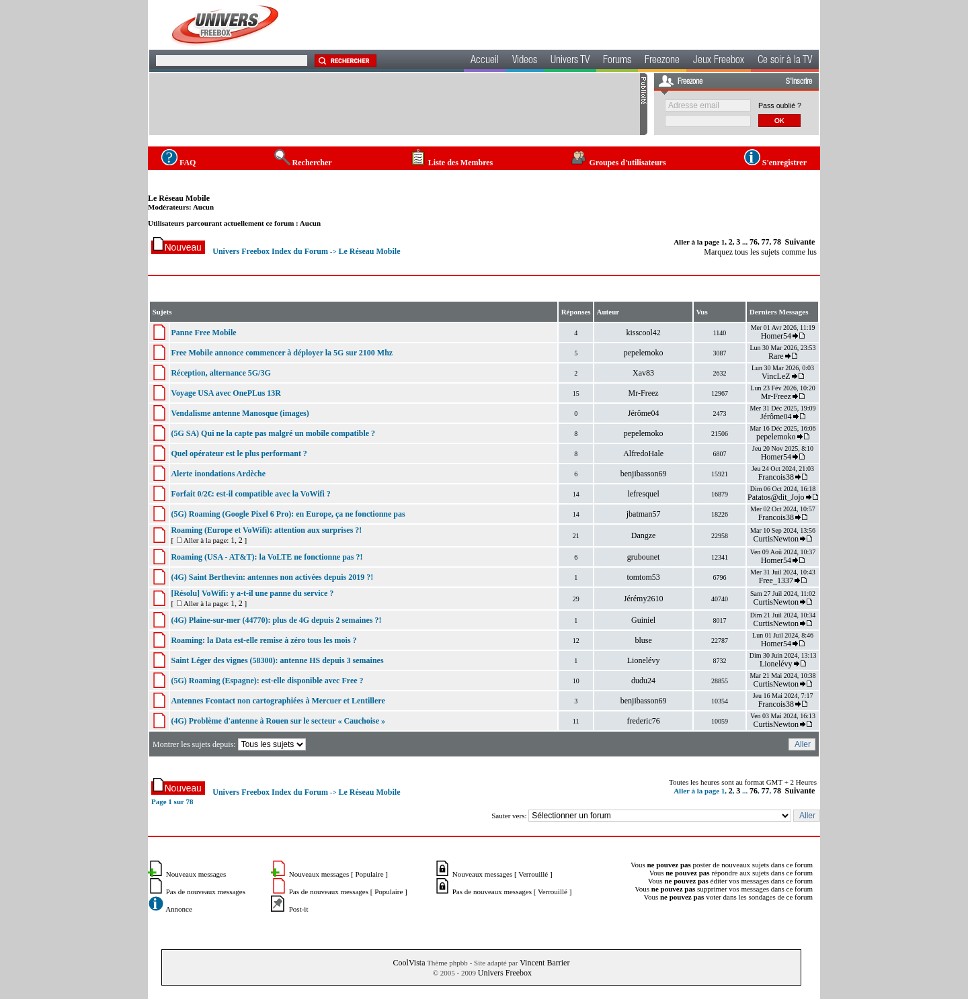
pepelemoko (643, 352)
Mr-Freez (644, 393)
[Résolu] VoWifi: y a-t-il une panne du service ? (252, 593)
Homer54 (776, 336)
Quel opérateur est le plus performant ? (239, 453)
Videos (524, 61)
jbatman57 (644, 514)
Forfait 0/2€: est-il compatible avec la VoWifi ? (250, 493)
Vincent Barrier (544, 962)
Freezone (662, 61)
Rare (776, 356)
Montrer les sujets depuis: (230, 744)
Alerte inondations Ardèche (218, 473)
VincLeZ (776, 376)
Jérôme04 (643, 413)
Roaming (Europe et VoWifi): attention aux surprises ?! (266, 530)
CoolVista (409, 962)
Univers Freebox (505, 973)
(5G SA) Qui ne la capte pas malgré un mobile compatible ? (273, 433)
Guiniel (643, 620)
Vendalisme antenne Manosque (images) (240, 413)
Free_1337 (776, 580)
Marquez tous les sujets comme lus (760, 252)
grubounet (643, 557)
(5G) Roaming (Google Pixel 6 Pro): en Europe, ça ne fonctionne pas (288, 514)
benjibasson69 (643, 473)
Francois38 (776, 477)
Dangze (643, 535)
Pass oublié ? (779, 105)
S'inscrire (799, 82)
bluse (643, 640)
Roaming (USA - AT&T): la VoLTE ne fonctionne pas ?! (266, 557)
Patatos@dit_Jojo (776, 497)
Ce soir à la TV (785, 61)
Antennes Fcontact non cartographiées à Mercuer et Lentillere (278, 700)
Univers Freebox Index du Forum (270, 251)
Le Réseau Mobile (179, 198)
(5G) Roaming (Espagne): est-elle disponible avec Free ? (267, 680)
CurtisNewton (776, 539)
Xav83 (643, 373)
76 (754, 242)
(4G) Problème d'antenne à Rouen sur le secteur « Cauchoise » (278, 721)
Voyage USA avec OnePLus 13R (226, 393)
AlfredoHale (643, 453)
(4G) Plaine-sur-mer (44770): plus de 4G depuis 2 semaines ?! (276, 620)
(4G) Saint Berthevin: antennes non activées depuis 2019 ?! (272, 577)
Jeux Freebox (718, 61)
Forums (617, 61)
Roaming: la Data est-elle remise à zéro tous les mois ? (263, 640)
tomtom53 (643, 577)
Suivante (800, 242)
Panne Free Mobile (203, 332)
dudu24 (643, 680)
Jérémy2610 (643, 598)
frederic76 (643, 721)
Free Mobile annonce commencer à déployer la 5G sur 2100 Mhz (282, 352)
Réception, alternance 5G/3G (220, 373)
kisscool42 (643, 332)
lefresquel (643, 493)
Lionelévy (643, 660)
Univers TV (570, 61)
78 (777, 242)
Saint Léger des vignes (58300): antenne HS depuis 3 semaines (277, 660)
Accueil (485, 61)
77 (766, 242)
